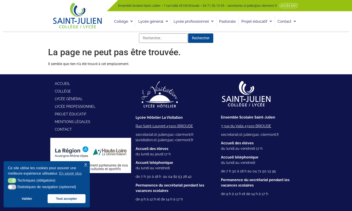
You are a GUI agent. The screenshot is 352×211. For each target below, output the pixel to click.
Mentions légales (72, 122)
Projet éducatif (256, 21)
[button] (12, 180)
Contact (286, 21)
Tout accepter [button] (66, 198)
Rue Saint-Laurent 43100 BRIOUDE (164, 126)
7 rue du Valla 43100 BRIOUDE (246, 126)
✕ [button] (85, 164)
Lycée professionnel (193, 21)
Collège (123, 21)
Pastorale (227, 21)
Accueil (62, 83)
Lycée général (153, 21)
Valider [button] (27, 198)
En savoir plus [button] (70, 173)
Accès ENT (289, 5)
